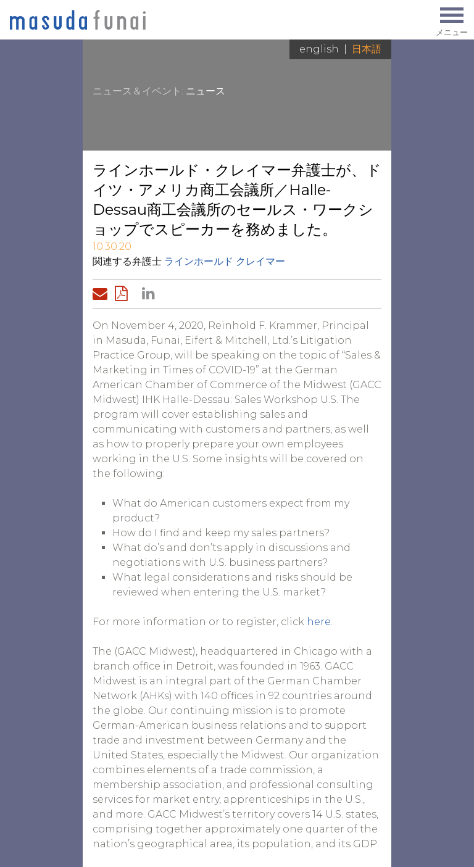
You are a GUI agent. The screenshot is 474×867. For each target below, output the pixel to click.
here (319, 622)
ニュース (205, 91)
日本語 (366, 49)
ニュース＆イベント (137, 91)
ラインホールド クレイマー (224, 261)
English (319, 49)
